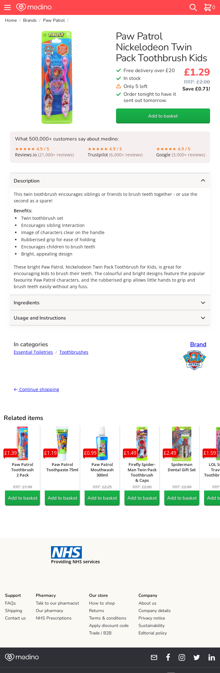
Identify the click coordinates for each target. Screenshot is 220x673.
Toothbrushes (73, 352)
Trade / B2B (100, 633)
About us (147, 603)
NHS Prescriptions (54, 618)
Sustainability (151, 626)
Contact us (15, 618)
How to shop (102, 603)
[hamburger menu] (7, 7)
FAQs (10, 603)
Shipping (13, 611)
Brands (30, 20)
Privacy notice (151, 618)
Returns (96, 611)
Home (11, 20)
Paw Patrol (54, 20)
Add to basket (163, 116)
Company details (154, 611)
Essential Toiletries (33, 352)
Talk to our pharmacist (57, 603)
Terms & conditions (107, 618)
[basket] (209, 7)
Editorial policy (152, 633)
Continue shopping (36, 389)
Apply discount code (109, 626)
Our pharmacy (49, 611)
